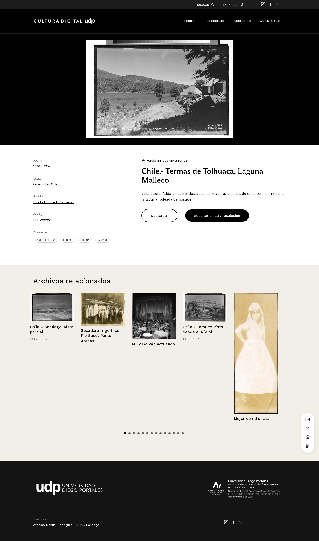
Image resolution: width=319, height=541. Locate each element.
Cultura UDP (270, 21)
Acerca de (242, 21)
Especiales (216, 21)
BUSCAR (205, 4)
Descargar (159, 215)
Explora (189, 21)
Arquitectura (46, 240)
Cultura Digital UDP (64, 23)
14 (183, 433)
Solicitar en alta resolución (217, 215)
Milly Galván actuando (153, 344)
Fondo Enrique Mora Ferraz (53, 202)
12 (174, 433)
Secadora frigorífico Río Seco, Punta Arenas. (100, 335)
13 (178, 433)
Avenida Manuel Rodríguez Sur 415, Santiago (66, 525)
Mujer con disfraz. (251, 418)
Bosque (67, 240)
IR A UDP (233, 4)
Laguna (84, 240)
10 (165, 433)
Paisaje (102, 240)
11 (169, 433)
